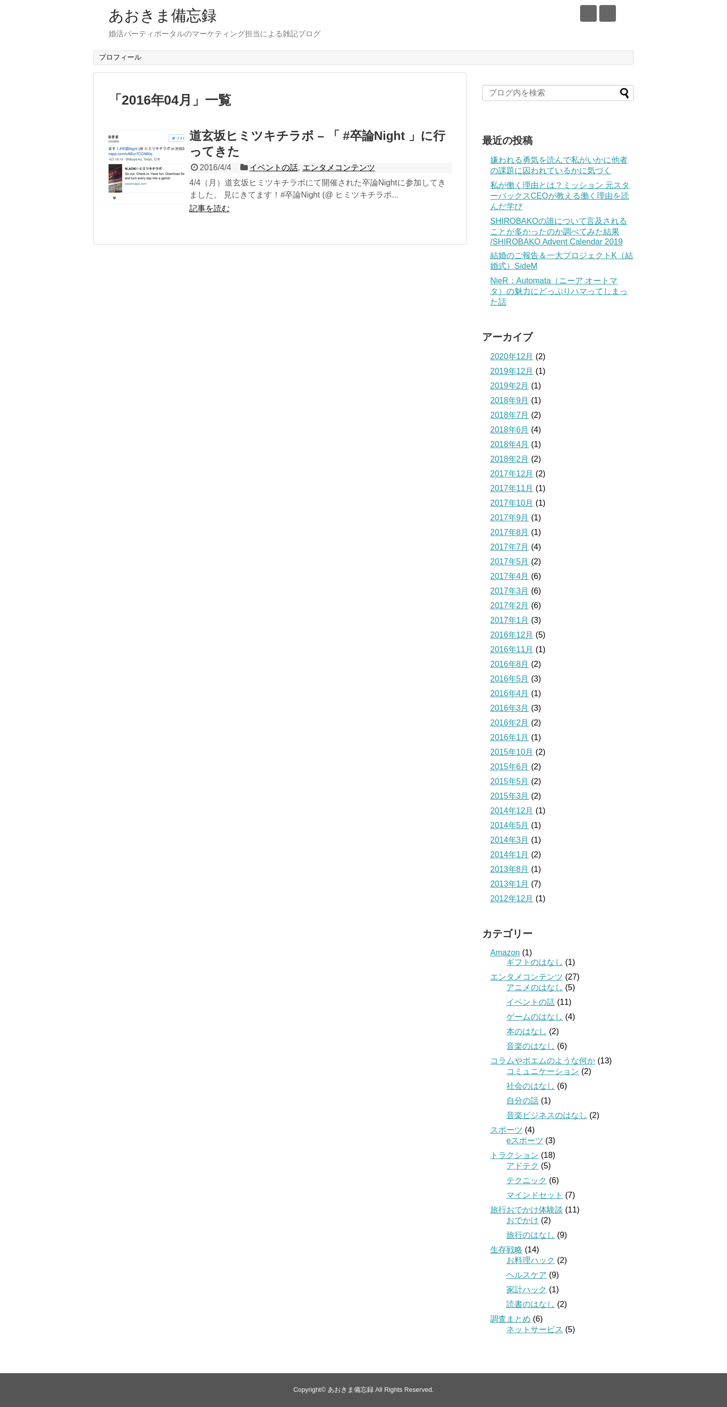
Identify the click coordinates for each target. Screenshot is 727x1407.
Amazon (505, 952)
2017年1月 (509, 620)
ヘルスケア (526, 1275)
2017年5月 (509, 561)
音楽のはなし (530, 1046)
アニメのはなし (534, 987)
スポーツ (506, 1130)
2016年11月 (511, 649)
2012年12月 (511, 898)
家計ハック (526, 1289)
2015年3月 (509, 796)
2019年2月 (509, 385)
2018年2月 (509, 459)
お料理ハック (530, 1260)
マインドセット (534, 1195)
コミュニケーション (542, 1071)
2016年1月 (509, 737)
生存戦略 (506, 1249)
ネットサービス (534, 1329)
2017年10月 (511, 503)
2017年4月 (509, 576)
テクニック (526, 1180)
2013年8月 (509, 869)
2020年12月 (511, 356)
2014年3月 (509, 840)
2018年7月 (509, 415)
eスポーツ (524, 1140)
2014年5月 (509, 825)
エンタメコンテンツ (338, 167)
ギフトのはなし (534, 962)
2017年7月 (509, 547)
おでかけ (522, 1220)
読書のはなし (530, 1304)
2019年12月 (511, 371)
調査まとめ (510, 1319)
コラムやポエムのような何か (542, 1060)
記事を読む (209, 208)
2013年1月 (509, 884)
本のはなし (526, 1031)
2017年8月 (509, 532)
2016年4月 (509, 693)
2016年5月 (509, 678)
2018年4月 (509, 444)
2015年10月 (511, 752)
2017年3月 (509, 591)
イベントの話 (273, 167)
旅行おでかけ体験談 (526, 1209)
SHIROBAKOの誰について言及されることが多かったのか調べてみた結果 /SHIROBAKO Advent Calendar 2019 (558, 231)
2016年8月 (509, 664)
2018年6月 (509, 429)
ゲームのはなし (534, 1016)
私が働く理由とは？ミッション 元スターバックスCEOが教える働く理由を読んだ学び (560, 196)
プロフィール (120, 57)
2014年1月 (509, 854)
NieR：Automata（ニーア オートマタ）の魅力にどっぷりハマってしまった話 (559, 291)
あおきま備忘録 (163, 15)
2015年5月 (509, 781)
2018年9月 (509, 400)
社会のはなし (530, 1086)
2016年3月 (509, 708)
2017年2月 (509, 605)
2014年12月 (511, 810)
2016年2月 (509, 722)
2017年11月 (511, 488)
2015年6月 (509, 766)
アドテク (522, 1165)
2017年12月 (511, 473)
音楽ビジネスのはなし (546, 1115)
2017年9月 (509, 517)
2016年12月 (511, 634)
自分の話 (522, 1100)
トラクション (514, 1155)
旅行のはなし (530, 1235)
